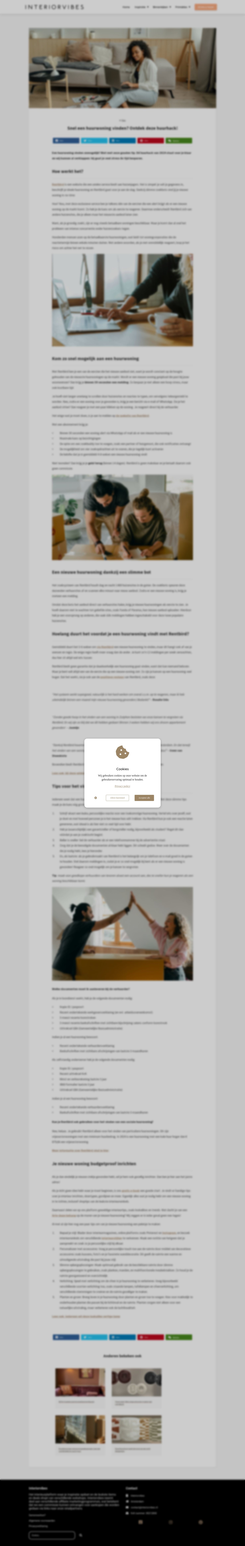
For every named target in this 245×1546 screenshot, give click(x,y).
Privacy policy (122, 786)
